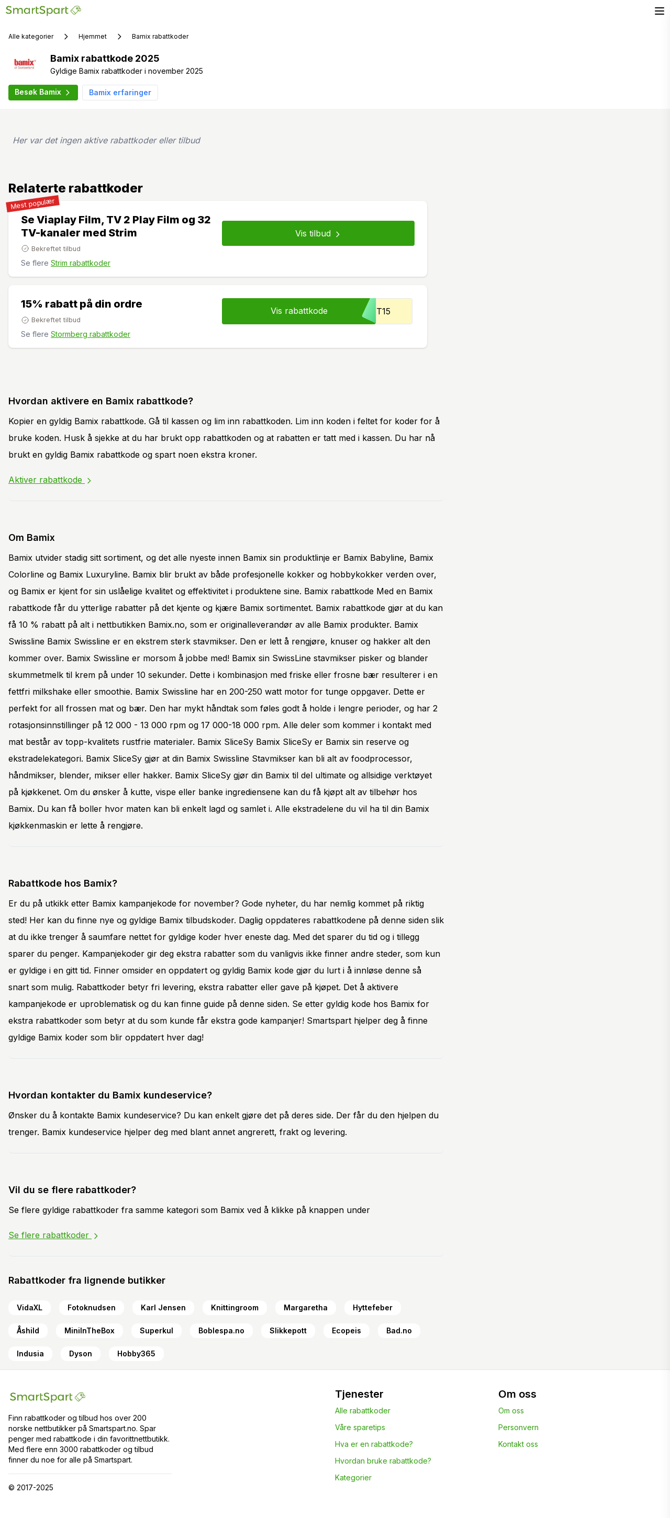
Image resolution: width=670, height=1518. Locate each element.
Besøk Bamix (43, 92)
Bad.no (399, 1330)
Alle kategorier (30, 36)
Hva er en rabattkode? (374, 1444)
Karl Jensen (163, 1307)
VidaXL (29, 1307)
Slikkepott (288, 1330)
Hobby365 (136, 1353)
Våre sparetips (360, 1427)
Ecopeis (346, 1330)
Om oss (511, 1410)
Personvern (518, 1427)
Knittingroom (235, 1307)
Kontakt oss (518, 1444)
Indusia (30, 1353)
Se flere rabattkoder (54, 1235)
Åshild (28, 1330)
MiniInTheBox (89, 1330)
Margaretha (306, 1307)
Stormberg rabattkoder (90, 334)
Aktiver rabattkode (50, 479)
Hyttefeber (373, 1307)
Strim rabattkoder (80, 262)
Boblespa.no (221, 1330)
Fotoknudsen (92, 1307)
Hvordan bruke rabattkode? (383, 1460)
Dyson (80, 1353)
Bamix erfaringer (120, 92)
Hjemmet (93, 36)
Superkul (156, 1330)
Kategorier (353, 1477)
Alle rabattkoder (362, 1410)
